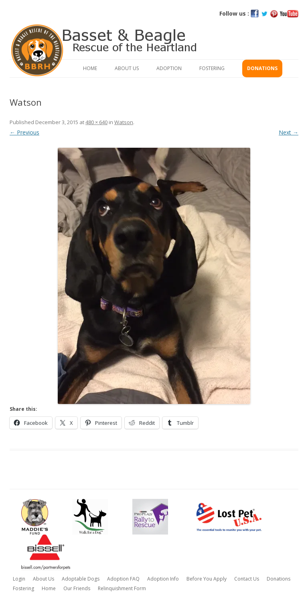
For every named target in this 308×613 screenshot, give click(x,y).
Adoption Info (163, 578)
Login (19, 578)
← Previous (24, 132)
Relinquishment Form (122, 588)
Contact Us (246, 578)
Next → (288, 132)
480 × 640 (96, 122)
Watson (123, 122)
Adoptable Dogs (80, 578)
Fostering (212, 68)
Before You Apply (206, 578)
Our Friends (76, 588)
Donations (262, 68)
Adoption (169, 68)
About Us (127, 68)
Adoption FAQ (123, 578)
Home (90, 68)
